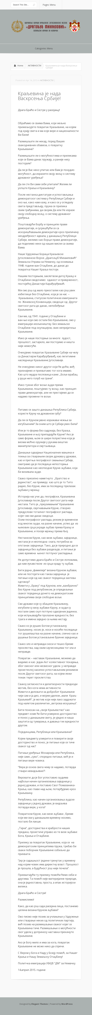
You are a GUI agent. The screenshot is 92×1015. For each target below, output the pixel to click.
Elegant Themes (39, 1004)
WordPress (67, 1004)
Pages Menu (51, 4)
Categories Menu (46, 48)
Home (20, 65)
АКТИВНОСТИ (34, 65)
